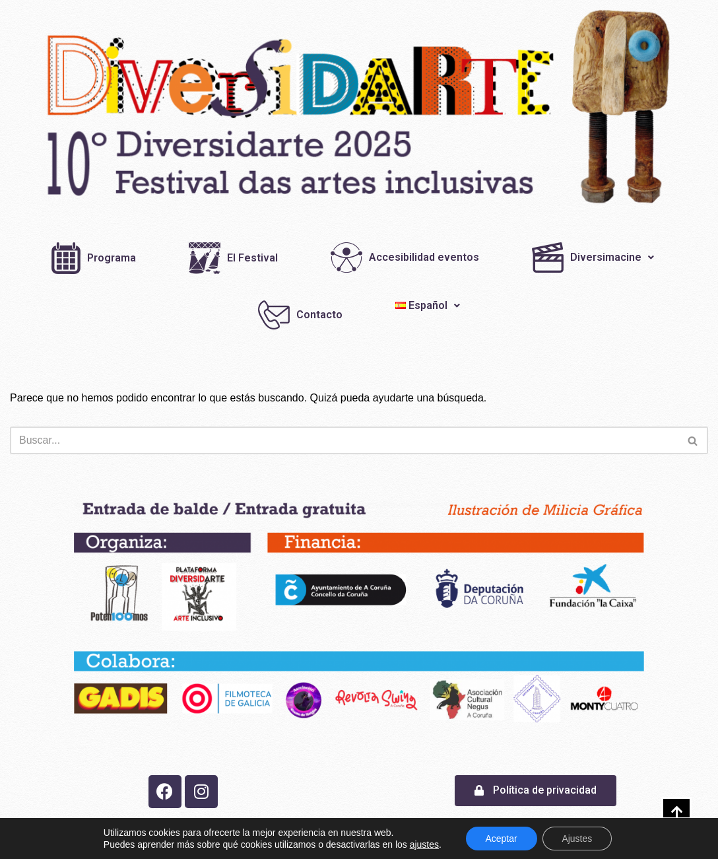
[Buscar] (344, 440)
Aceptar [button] (501, 838)
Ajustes (577, 838)
